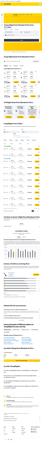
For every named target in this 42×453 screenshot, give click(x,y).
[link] (11, 110)
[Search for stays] (1, 10)
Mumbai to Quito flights (27, 324)
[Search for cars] (1, 12)
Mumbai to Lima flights (27, 320)
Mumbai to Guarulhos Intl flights (11, 320)
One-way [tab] (24, 58)
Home (6, 44)
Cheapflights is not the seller (23, 399)
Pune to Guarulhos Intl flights (28, 323)
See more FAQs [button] (23, 302)
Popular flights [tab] (18, 314)
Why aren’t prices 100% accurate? (23, 403)
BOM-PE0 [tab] (20, 219)
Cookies (18, 1)
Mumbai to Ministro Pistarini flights (12, 321)
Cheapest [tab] (8, 58)
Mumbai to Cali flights (10, 324)
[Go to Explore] (1, 14)
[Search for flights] (1, 7)
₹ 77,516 (10, 20)
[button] (41, 1)
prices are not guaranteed (27, 396)
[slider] (31, 130)
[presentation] (14, 19)
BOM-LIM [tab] (23, 206)
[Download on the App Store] (35, 415)
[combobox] (9, 21)
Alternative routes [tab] (10, 312)
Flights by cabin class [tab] (28, 312)
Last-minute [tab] (18, 58)
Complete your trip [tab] (18, 312)
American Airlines (14, 255)
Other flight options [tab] (10, 314)
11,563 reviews (13, 258)
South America (10, 44)
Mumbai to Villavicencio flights (28, 326)
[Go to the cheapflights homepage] (8, 4)
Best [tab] (13, 58)
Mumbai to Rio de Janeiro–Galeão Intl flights (13, 323)
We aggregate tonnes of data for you (23, 401)
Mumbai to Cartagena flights (11, 326)
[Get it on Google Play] (35, 413)
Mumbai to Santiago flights (28, 321)
